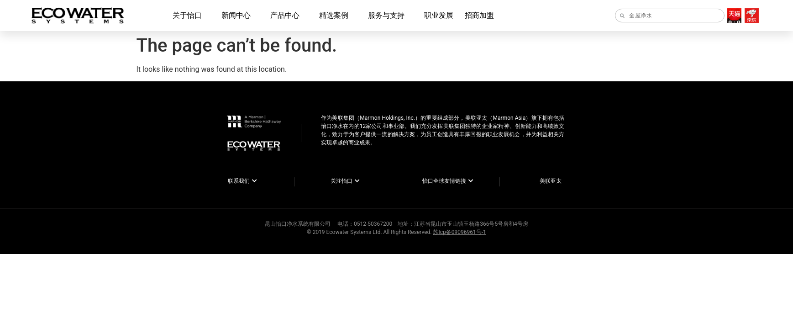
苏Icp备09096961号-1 (459, 232)
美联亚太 (551, 181)
